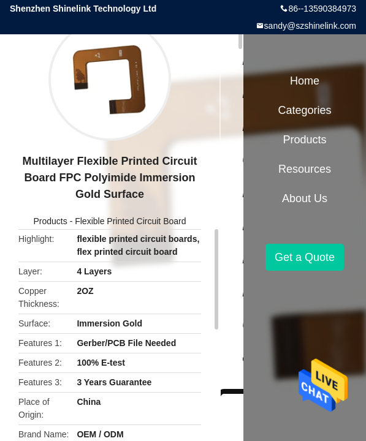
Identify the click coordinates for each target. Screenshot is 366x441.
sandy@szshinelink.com (310, 26)
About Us (304, 198)
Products (50, 221)
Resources (304, 169)
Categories (304, 110)
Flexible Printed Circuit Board (130, 221)
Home (304, 81)
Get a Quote (305, 257)
